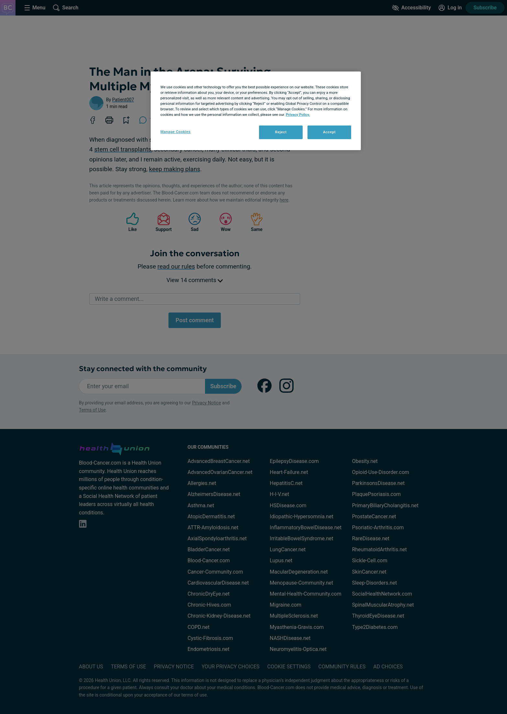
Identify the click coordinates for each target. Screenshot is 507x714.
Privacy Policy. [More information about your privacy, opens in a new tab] (298, 114)
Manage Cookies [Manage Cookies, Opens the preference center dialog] (175, 131)
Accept (329, 132)
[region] (256, 110)
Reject (281, 132)
